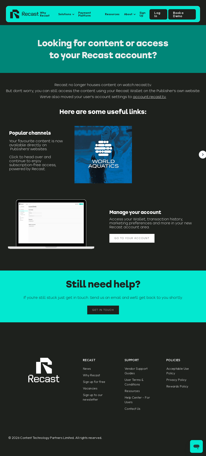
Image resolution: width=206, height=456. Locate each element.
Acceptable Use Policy (177, 371)
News (87, 369)
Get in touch (103, 310)
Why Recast (45, 14)
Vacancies (90, 388)
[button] (66, 14)
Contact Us (132, 409)
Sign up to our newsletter (93, 397)
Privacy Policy (176, 380)
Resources (112, 14)
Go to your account (132, 238)
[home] (24, 14)
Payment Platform (84, 14)
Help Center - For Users (137, 399)
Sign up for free (94, 382)
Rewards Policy (177, 386)
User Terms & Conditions (134, 382)
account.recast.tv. (149, 97)
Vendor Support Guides (136, 371)
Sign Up (143, 14)
